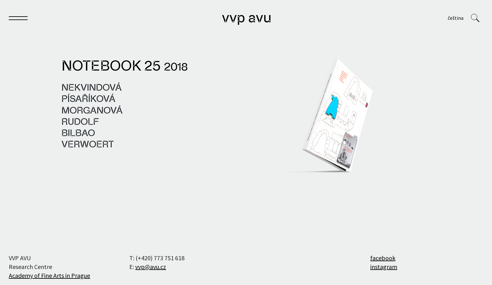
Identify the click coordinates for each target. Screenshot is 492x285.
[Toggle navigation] (18, 19)
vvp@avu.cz (150, 267)
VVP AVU (246, 18)
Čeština (455, 18)
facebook (382, 258)
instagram (383, 267)
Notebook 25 (125, 67)
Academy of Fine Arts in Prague (49, 275)
